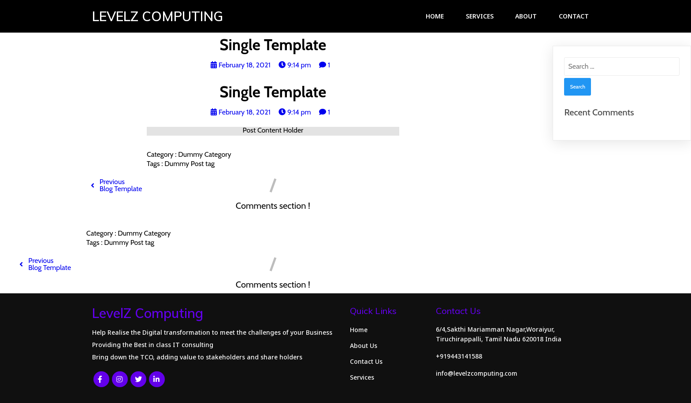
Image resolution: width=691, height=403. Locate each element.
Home (435, 16)
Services (480, 16)
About (526, 16)
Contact (574, 16)
